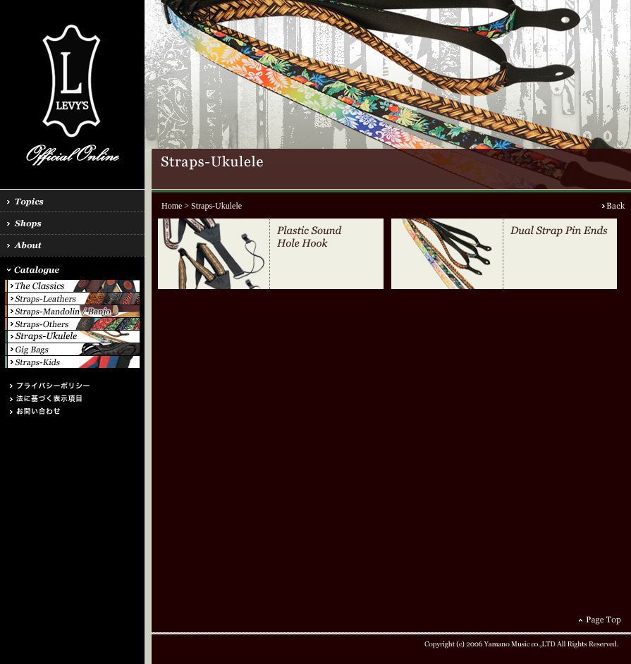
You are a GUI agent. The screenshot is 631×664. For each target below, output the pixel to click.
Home (171, 206)
